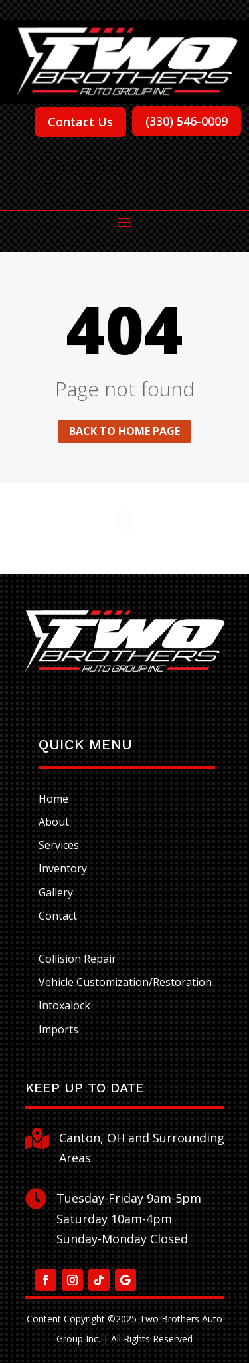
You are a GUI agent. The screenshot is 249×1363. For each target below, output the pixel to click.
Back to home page (124, 431)
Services (59, 845)
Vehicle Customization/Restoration (125, 982)
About (54, 821)
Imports (58, 1029)
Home (53, 798)
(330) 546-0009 (186, 121)
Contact (58, 915)
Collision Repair (77, 958)
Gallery (56, 892)
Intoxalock (64, 1005)
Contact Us (80, 122)
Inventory (63, 868)
